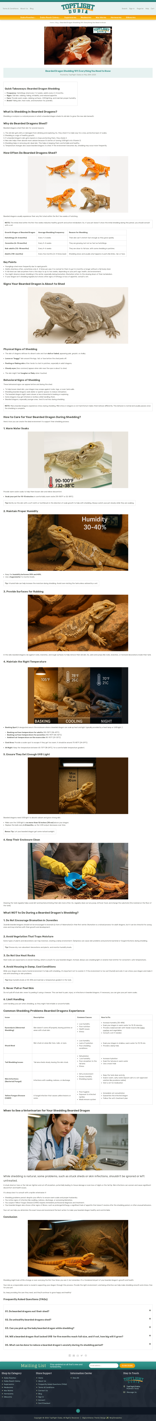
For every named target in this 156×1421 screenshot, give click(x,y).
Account (41, 1400)
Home (40, 1378)
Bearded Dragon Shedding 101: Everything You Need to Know (78, 71)
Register (140, 9)
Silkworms (131, 17)
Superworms (70, 17)
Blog (31, 9)
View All (76, 1378)
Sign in (132, 9)
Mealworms (86, 17)
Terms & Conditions (11, 9)
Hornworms (116, 17)
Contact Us (43, 1390)
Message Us (132, 1392)
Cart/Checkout (44, 1403)
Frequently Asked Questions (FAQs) (52, 1384)
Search (124, 9)
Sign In (41, 1397)
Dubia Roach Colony (50, 17)
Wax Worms (101, 17)
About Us (24, 9)
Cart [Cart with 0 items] (152, 9)
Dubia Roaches (28, 17)
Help (147, 9)
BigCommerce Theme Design (94, 1418)
